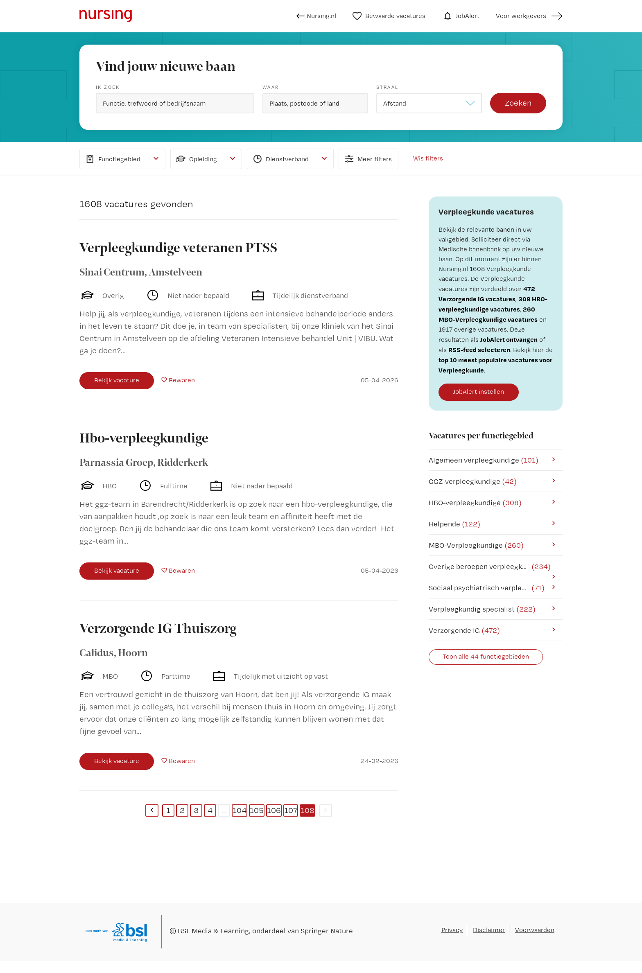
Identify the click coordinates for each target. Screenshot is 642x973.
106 (274, 810)
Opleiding (196, 159)
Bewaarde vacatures (389, 16)
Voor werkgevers (521, 16)
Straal (387, 87)
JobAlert (460, 16)
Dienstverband (280, 159)
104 (239, 810)
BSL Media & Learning (213, 930)
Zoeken (518, 103)
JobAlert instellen (478, 391)
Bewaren (182, 380)
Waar (270, 87)
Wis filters (428, 158)
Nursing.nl (316, 16)
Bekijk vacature (116, 380)
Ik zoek (108, 87)
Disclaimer (489, 930)
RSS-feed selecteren (479, 349)
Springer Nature (327, 930)
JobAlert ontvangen (509, 339)
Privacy (452, 930)
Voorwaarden (534, 930)
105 (257, 810)
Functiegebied (112, 159)
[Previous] (152, 810)
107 (290, 810)
